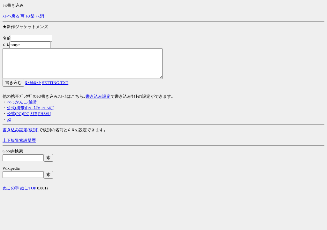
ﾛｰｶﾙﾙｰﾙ (33, 88)
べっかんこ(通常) (23, 107)
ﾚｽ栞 (30, 16)
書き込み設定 (98, 102)
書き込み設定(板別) (21, 135)
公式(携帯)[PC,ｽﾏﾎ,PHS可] (31, 113)
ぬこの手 (11, 193)
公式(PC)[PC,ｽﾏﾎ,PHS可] (29, 119)
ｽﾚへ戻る (11, 16)
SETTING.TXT (55, 88)
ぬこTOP (28, 193)
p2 (9, 125)
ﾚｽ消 (39, 16)
